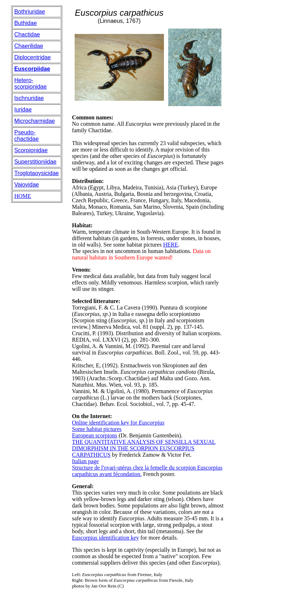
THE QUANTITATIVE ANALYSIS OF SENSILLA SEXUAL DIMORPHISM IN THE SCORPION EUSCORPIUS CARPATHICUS (144, 448)
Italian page (85, 461)
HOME (22, 196)
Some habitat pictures (97, 429)
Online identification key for (118, 423)
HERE (170, 245)
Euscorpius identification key (105, 538)
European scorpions (95, 435)
